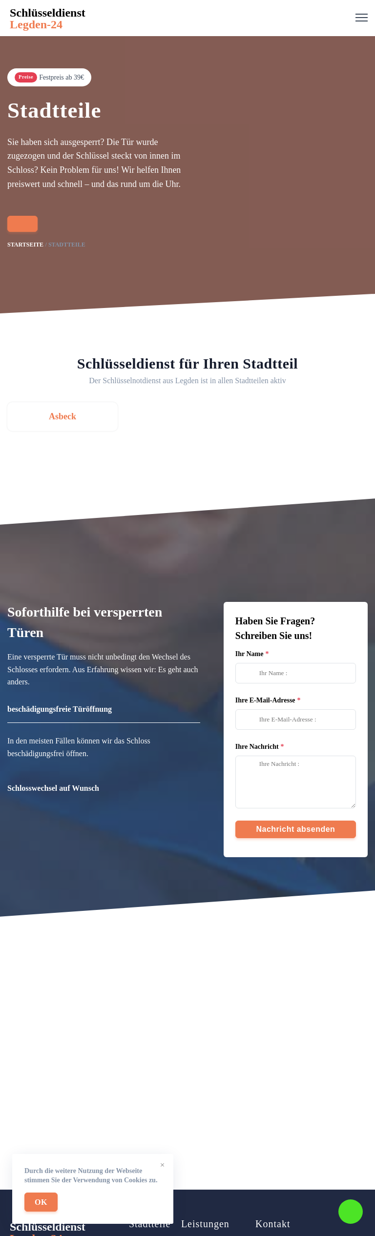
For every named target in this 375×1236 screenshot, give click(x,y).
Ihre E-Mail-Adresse (265, 700)
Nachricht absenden (295, 829)
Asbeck (62, 416)
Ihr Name (249, 654)
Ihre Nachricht (257, 746)
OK (41, 1202)
